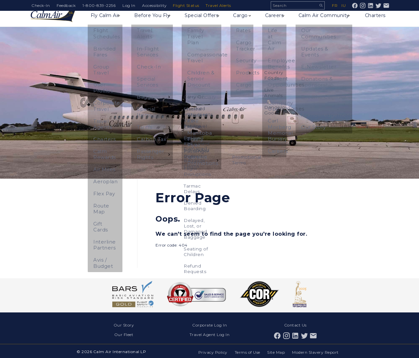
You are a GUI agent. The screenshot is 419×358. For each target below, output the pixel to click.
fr (334, 5)
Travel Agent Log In (210, 333)
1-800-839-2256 (99, 5)
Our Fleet (124, 333)
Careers (274, 22)
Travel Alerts (219, 5)
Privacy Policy (211, 350)
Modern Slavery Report (315, 350)
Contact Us (295, 324)
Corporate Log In (209, 324)
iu (343, 5)
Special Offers (204, 22)
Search (321, 5)
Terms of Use (246, 350)
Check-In (40, 5)
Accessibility (154, 5)
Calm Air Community (324, 22)
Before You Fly (154, 22)
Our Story (124, 324)
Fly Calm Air (106, 22)
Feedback (66, 5)
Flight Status (187, 5)
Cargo (242, 22)
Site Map (275, 350)
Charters (374, 22)
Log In (128, 5)
